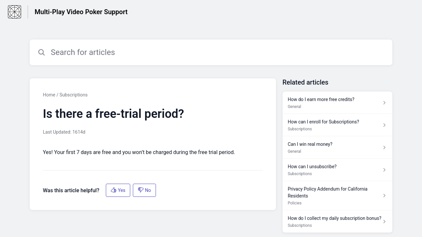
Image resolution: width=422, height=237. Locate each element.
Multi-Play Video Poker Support (81, 12)
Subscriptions (73, 94)
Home (49, 94)
